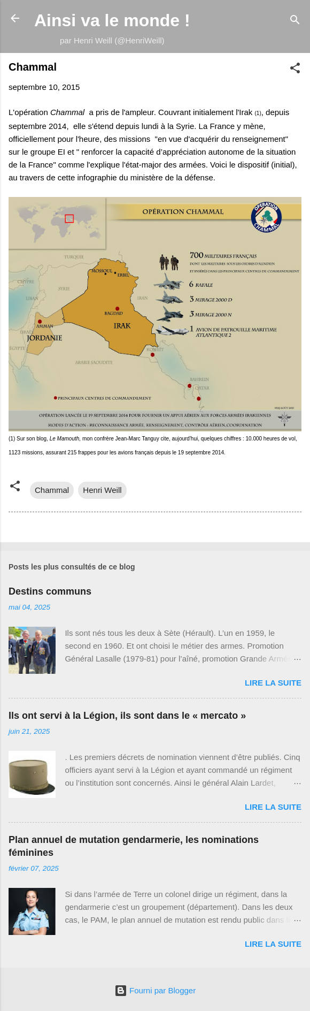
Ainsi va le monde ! (112, 20)
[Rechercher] (295, 21)
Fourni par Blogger (155, 990)
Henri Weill (102, 490)
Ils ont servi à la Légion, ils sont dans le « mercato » (127, 715)
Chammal (52, 490)
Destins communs (50, 591)
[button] (295, 70)
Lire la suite (273, 682)
